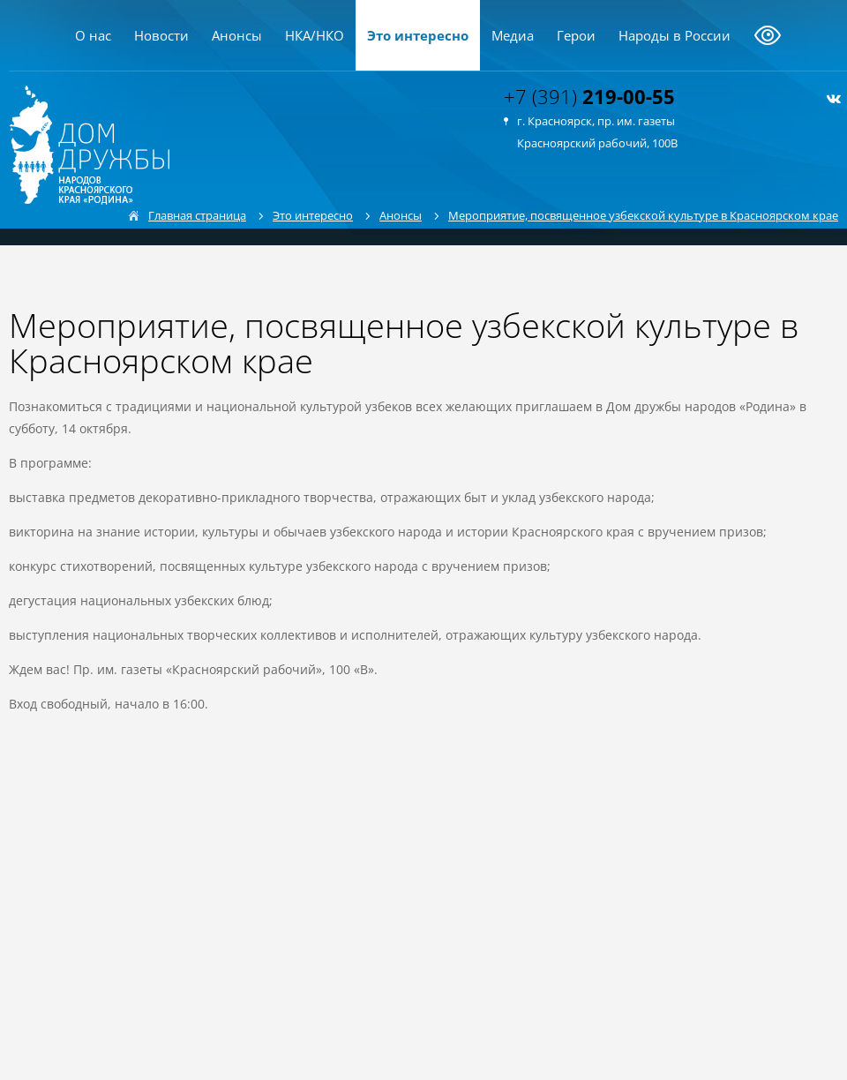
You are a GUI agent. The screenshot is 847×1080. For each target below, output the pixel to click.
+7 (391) (589, 96)
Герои (576, 35)
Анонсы (237, 35)
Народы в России (674, 35)
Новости (161, 35)
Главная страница (197, 215)
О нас (93, 35)
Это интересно (417, 35)
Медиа (512, 35)
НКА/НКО (314, 35)
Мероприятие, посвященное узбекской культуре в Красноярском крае (643, 215)
